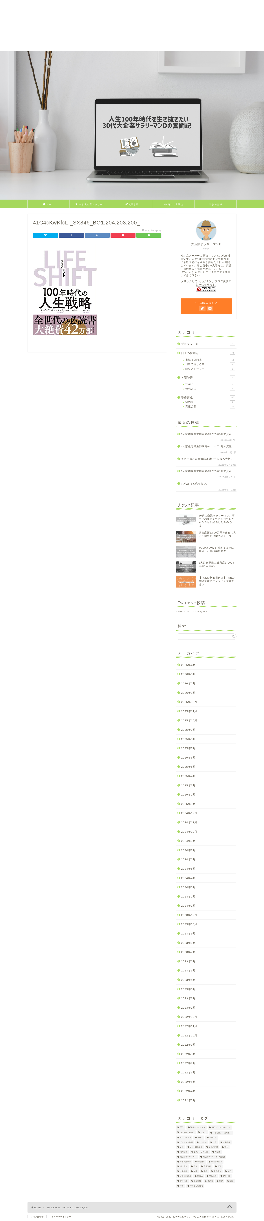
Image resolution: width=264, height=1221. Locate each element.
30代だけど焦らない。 (195, 483)
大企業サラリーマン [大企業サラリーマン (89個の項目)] (188, 1157)
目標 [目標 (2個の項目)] (205, 1171)
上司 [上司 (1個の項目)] (215, 1142)
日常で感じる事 (210, 364)
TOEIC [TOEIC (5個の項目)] (204, 1133)
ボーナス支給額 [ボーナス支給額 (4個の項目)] (186, 1142)
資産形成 (215, 204)
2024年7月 (188, 850)
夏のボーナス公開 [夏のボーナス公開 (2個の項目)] (201, 1152)
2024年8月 (188, 840)
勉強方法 (210, 389)
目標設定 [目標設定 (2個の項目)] (217, 1171)
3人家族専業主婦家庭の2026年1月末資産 (206, 471)
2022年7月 (188, 1063)
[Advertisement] (110, 25)
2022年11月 (189, 1026)
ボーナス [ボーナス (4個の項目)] (213, 1138)
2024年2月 (188, 896)
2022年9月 (188, 1044)
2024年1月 (188, 905)
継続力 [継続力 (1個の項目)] (200, 1176)
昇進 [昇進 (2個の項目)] (195, 1167)
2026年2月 (188, 683)
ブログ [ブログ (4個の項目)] (200, 1138)
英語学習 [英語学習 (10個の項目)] (213, 1176)
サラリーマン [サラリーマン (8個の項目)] (185, 1138)
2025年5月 (188, 766)
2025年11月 (189, 711)
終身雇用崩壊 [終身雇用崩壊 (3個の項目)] (185, 1176)
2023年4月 (188, 979)
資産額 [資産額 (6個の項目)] (210, 1181)
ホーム (48, 204)
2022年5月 (188, 1081)
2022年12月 (189, 1016)
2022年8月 (188, 1053)
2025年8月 (188, 739)
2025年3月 (188, 785)
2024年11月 (189, 822)
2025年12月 (189, 701)
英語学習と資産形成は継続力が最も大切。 (207, 459)
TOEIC (210, 384)
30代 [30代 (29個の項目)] (182, 1128)
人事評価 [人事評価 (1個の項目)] (226, 1142)
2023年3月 (188, 989)
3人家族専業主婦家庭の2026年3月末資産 (206, 434)
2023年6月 (188, 961)
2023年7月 (188, 952)
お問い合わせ (37, 1217)
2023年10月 (189, 924)
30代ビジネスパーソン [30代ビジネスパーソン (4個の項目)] (221, 1128)
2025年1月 (188, 803)
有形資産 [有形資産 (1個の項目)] (207, 1167)
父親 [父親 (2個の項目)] (195, 1171)
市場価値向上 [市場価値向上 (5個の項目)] (216, 1162)
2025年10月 (189, 720)
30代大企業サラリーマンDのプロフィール (90, 205)
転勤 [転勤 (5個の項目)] (221, 1181)
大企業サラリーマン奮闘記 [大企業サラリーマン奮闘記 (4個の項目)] (214, 1157)
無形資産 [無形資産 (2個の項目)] (183, 1171)
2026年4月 (188, 664)
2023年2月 (188, 998)
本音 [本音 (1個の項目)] (219, 1167)
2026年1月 (188, 692)
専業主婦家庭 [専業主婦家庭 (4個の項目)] (185, 1162)
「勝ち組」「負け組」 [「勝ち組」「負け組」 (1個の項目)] (222, 1133)
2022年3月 (188, 1100)
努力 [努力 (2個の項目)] (226, 1147)
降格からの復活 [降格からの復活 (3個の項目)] (196, 1186)
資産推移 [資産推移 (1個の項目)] (197, 1181)
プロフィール (208, 343)
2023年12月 (189, 915)
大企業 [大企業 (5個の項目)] (217, 1152)
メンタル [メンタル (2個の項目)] (202, 1142)
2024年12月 (189, 813)
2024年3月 (188, 887)
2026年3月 (188, 674)
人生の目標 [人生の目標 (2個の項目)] (213, 1147)
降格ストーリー (210, 369)
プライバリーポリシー (60, 1217)
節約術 (210, 402)
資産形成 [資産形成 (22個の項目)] (183, 1181)
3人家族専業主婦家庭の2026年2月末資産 (206, 446)
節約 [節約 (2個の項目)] (229, 1171)
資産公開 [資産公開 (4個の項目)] (226, 1176)
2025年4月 (188, 776)
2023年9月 (188, 933)
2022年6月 (188, 1072)
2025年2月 (188, 794)
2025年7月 (188, 748)
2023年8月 (188, 942)
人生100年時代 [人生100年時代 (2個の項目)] (196, 1147)
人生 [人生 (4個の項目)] (182, 1147)
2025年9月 (188, 729)
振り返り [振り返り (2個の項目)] (183, 1167)
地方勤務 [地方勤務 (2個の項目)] (183, 1152)
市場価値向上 (210, 360)
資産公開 (210, 406)
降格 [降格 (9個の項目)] (182, 1186)
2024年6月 (188, 859)
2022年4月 (188, 1090)
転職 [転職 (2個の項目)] (231, 1181)
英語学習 (132, 204)
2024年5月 (188, 868)
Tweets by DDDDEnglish (191, 611)
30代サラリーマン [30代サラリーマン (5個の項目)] (197, 1128)
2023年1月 (188, 1007)
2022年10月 (189, 1035)
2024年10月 (189, 831)
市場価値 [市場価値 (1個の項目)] (201, 1162)
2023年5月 (188, 970)
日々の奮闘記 (173, 204)
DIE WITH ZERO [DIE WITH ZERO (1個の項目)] (187, 1133)
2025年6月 (188, 757)
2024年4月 (188, 878)
